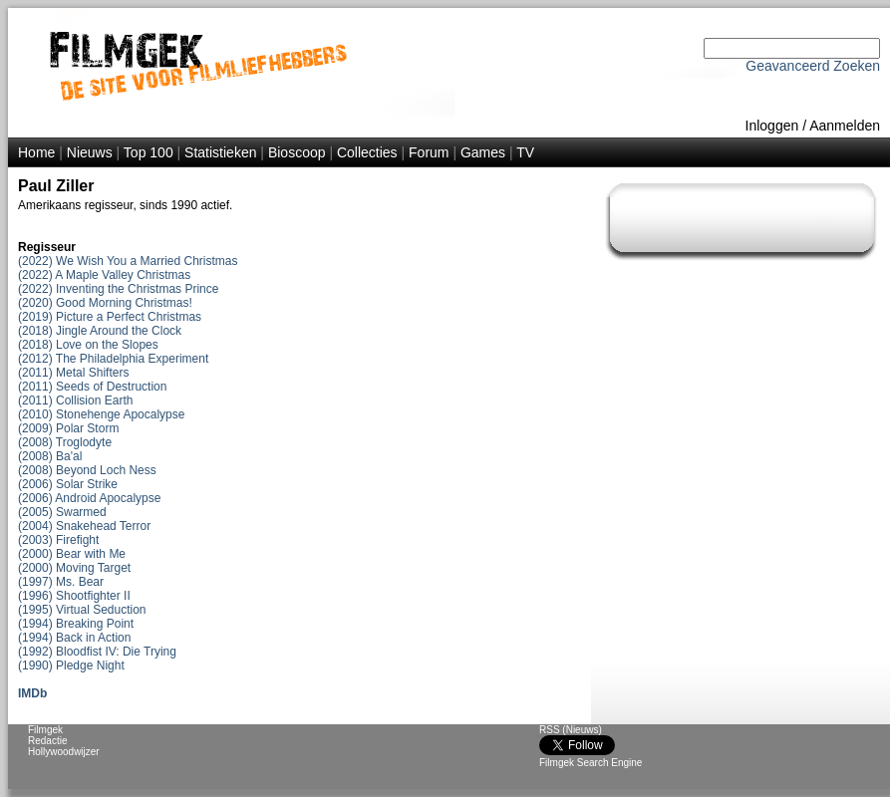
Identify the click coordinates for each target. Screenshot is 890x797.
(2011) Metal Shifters (73, 373)
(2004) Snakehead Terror (84, 526)
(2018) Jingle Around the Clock (99, 331)
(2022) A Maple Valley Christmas (104, 275)
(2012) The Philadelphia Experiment (113, 359)
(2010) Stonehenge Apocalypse (101, 414)
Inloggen (772, 125)
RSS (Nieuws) (570, 729)
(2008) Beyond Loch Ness (87, 470)
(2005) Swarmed (62, 512)
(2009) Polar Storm (68, 428)
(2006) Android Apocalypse (89, 498)
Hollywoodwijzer (64, 751)
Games (482, 152)
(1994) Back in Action (74, 638)
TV (525, 152)
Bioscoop (297, 152)
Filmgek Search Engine (590, 762)
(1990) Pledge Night (71, 665)
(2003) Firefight (58, 540)
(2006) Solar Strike (68, 484)
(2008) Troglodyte (65, 442)
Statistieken (220, 152)
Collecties (367, 152)
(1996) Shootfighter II (74, 596)
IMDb (32, 693)
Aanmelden (844, 125)
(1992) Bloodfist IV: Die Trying (97, 652)
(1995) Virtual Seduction (82, 610)
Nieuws (90, 152)
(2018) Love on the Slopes (88, 345)
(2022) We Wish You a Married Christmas (128, 261)
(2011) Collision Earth (75, 400)
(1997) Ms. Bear (61, 582)
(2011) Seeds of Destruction (92, 387)
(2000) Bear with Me (72, 554)
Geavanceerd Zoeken (812, 66)
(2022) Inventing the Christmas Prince (118, 289)
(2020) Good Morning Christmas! (105, 303)
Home (36, 152)
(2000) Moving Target (74, 568)
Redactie (47, 740)
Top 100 (148, 152)
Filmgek (45, 729)
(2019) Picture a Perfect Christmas (109, 317)
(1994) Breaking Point (76, 624)
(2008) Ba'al (50, 456)
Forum (428, 152)
